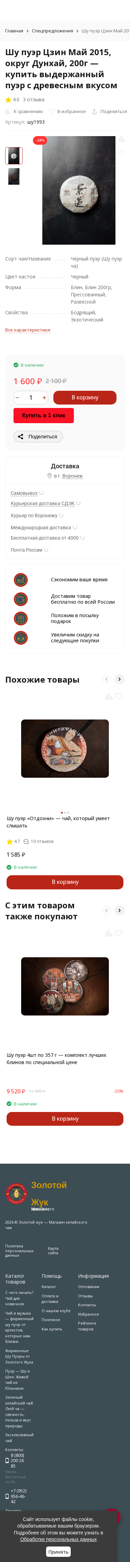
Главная (14, 31)
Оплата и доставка (50, 1298)
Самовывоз (24, 493)
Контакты (87, 1304)
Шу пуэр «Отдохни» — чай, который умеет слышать (58, 822)
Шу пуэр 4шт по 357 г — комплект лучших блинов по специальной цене (56, 1058)
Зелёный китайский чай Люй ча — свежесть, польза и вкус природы (19, 1411)
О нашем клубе (56, 1310)
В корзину (84, 397)
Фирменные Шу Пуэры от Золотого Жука (19, 1356)
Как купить (52, 1328)
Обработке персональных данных (58, 1539)
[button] (106, 679)
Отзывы (85, 1295)
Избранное (88, 1314)
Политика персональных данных (19, 1250)
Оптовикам (88, 1286)
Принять (58, 1552)
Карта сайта (53, 1250)
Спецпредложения (52, 31)
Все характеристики (27, 330)
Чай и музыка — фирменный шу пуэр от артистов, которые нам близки (19, 1327)
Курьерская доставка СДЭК (43, 503)
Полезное (51, 1319)
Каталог (49, 1286)
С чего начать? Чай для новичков (19, 1298)
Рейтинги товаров (87, 1325)
